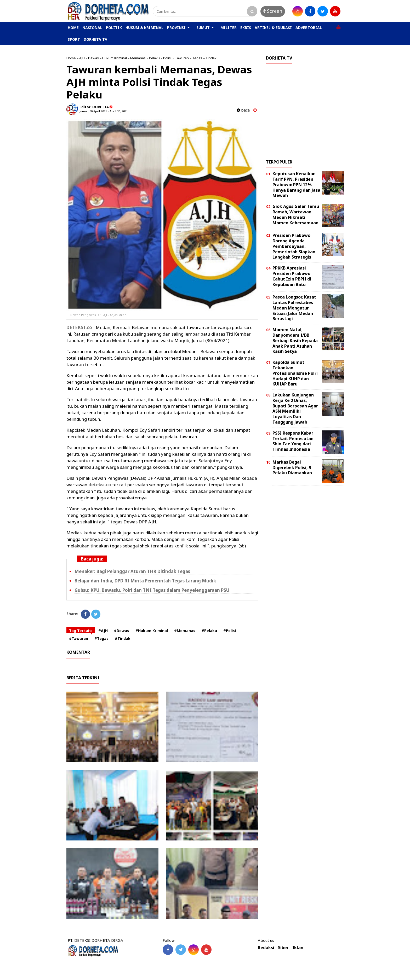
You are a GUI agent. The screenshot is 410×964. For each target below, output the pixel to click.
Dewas (93, 58)
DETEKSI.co (79, 327)
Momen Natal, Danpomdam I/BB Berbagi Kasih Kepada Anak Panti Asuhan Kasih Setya (295, 340)
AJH (82, 58)
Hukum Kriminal (114, 58)
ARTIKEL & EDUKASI (273, 27)
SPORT (74, 39)
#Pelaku (209, 630)
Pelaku (154, 58)
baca (243, 110)
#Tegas (101, 638)
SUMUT (203, 27)
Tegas (197, 58)
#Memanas (184, 630)
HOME (73, 27)
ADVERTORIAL (308, 27)
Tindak (211, 58)
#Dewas (121, 630)
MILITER (228, 27)
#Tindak (122, 638)
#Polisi (229, 630)
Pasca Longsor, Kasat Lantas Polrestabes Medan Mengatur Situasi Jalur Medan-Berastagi (294, 308)
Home (71, 58)
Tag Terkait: (80, 630)
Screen (272, 11)
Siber (283, 947)
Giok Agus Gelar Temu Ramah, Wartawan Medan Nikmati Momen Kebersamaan (295, 214)
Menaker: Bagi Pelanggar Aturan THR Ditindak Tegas (132, 571)
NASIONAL (92, 27)
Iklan (297, 947)
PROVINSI (176, 27)
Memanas (138, 58)
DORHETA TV (95, 39)
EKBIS (245, 27)
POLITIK (114, 27)
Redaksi (266, 947)
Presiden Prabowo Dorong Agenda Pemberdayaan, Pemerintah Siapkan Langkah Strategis (293, 246)
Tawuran (182, 58)
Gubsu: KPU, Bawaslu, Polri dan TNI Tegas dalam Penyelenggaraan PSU (152, 590)
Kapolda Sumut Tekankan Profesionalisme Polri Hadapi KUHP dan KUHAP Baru (295, 373)
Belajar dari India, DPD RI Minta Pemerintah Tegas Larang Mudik (145, 581)
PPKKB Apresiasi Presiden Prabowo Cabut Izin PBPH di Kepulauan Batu (291, 276)
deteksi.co (99, 485)
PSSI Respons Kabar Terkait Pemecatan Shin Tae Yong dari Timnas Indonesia (293, 441)
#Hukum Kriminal (151, 630)
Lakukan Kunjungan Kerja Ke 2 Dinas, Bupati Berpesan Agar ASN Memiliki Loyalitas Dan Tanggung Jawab (295, 408)
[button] (338, 25)
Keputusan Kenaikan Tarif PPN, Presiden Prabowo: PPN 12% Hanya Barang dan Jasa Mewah (296, 184)
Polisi (167, 58)
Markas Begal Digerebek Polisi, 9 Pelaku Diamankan (292, 467)
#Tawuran (78, 638)
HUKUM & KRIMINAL (144, 27)
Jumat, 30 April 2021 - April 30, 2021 (103, 111)
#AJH (103, 630)
